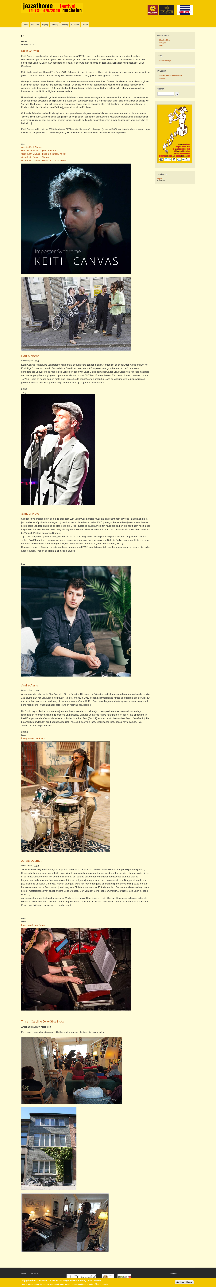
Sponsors (75, 25)
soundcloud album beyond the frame (39, 150)
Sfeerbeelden (164, 40)
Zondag (65, 25)
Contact (162, 79)
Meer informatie (101, 1284)
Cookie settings (165, 61)
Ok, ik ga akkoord (184, 1282)
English (159, 179)
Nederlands (161, 181)
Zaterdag (54, 25)
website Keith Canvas (31, 147)
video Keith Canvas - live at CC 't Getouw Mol (43, 160)
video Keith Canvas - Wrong (35, 157)
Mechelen (35, 25)
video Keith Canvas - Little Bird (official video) (43, 154)
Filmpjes (162, 43)
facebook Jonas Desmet (34, 925)
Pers (161, 46)
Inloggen (173, 1273)
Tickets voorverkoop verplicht (170, 76)
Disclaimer (35, 1273)
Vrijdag (45, 25)
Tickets (85, 25)
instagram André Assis (33, 738)
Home (25, 25)
